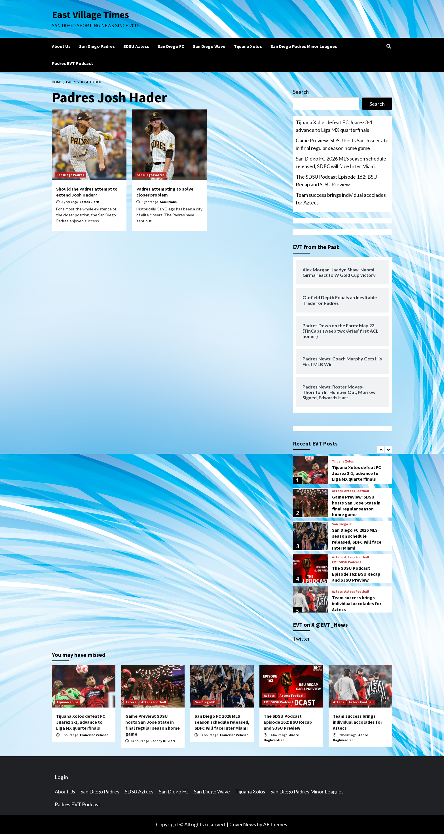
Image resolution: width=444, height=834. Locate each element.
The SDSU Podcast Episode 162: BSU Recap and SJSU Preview (336, 180)
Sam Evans (168, 202)
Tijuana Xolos (248, 46)
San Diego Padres (97, 46)
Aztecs (337, 491)
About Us (61, 46)
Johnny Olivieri (163, 741)
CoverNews (242, 824)
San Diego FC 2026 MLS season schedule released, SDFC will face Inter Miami (341, 162)
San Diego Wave (209, 46)
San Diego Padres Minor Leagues (303, 46)
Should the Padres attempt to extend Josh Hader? (87, 192)
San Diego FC (171, 46)
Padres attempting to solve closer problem (164, 192)
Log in (61, 777)
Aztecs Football (356, 491)
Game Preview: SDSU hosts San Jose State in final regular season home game (342, 144)
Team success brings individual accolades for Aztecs (341, 199)
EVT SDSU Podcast (346, 562)
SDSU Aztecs (136, 46)
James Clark (89, 202)
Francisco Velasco (94, 735)
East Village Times (90, 15)
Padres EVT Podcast (72, 63)
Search (301, 92)
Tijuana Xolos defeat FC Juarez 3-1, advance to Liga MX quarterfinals (335, 126)
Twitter (301, 638)
